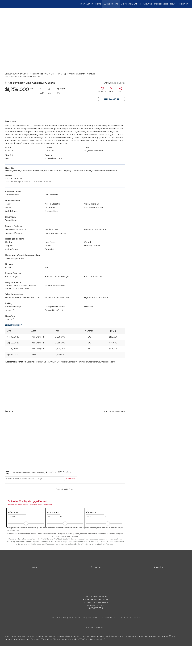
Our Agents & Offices (131, 3)
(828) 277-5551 (96, 608)
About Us (147, 3)
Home (98, 3)
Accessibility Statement (101, 618)
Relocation (183, 3)
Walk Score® (69, 489)
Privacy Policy (77, 618)
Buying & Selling (111, 3)
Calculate (70, 478)
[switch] (102, 91)
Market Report (161, 3)
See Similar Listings (111, 99)
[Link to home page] (3, 4)
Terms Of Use (59, 618)
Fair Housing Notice (129, 618)
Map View (108, 411)
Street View (119, 411)
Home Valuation (85, 3)
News (172, 3)
